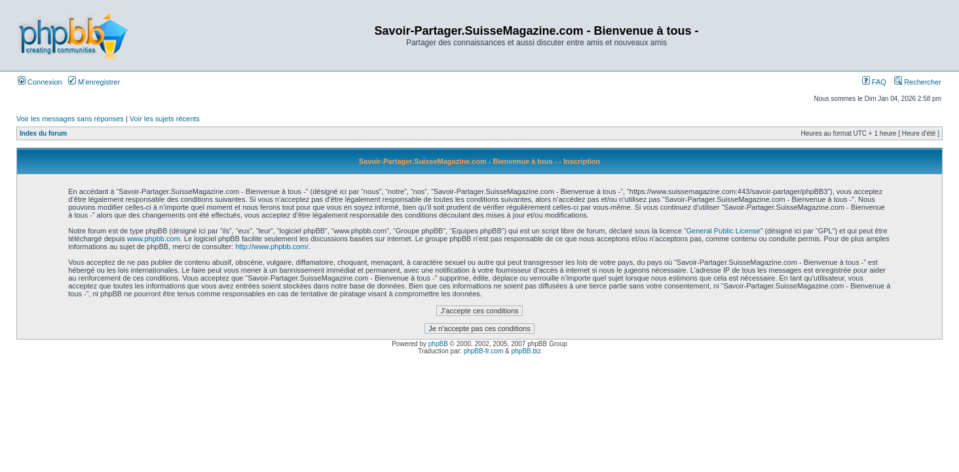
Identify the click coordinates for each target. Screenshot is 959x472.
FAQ (874, 82)
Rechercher (917, 82)
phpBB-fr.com (484, 351)
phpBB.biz (526, 351)
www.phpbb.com (153, 239)
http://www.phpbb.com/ (271, 246)
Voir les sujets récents (165, 119)
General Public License (723, 231)
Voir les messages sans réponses (70, 119)
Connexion (40, 82)
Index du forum (43, 133)
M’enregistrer (94, 82)
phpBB (438, 343)
